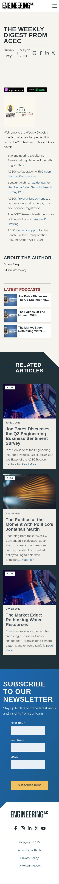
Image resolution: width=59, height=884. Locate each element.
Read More (29, 464)
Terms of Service (29, 866)
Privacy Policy (29, 858)
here (22, 165)
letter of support (27, 230)
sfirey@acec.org (15, 270)
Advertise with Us (29, 850)
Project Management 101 (33, 198)
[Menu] (54, 6)
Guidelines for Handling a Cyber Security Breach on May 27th (30, 187)
